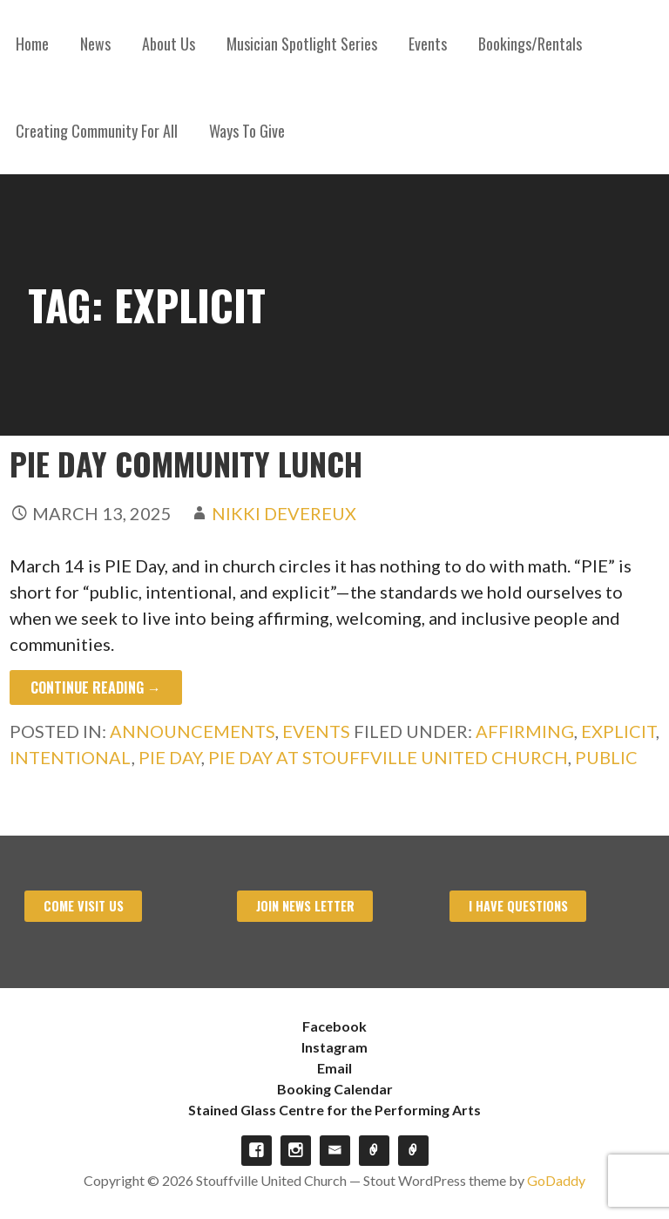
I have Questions (518, 906)
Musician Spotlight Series (301, 43)
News (95, 43)
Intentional (71, 757)
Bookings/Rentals (530, 43)
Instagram (334, 1047)
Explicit (618, 731)
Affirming (525, 731)
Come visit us (84, 906)
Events (428, 43)
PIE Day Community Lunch (186, 463)
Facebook (334, 1026)
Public (606, 757)
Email (334, 1068)
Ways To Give (247, 130)
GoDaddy (556, 1180)
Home (32, 43)
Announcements (192, 731)
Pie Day (170, 757)
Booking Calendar (335, 1088)
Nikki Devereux (284, 513)
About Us (168, 43)
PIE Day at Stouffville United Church (388, 757)
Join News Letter (305, 906)
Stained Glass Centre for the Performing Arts (334, 1109)
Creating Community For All (97, 130)
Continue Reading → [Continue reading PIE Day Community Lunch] (95, 687)
